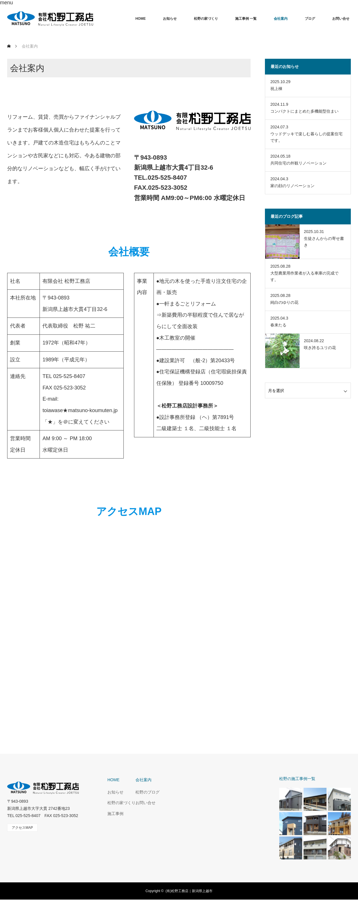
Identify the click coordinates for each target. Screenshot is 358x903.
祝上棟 (276, 88)
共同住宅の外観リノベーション (298, 163)
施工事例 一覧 (246, 19)
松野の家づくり (206, 19)
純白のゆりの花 (284, 302)
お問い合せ (340, 19)
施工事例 (115, 813)
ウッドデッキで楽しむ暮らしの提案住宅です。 (306, 137)
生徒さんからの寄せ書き (324, 241)
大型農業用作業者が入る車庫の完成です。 (304, 276)
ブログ (310, 19)
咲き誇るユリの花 (320, 347)
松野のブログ (147, 792)
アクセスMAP (22, 828)
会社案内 (281, 19)
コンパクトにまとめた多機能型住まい (304, 111)
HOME (140, 19)
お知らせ (170, 19)
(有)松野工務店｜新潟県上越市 (189, 891)
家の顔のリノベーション (292, 185)
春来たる (278, 325)
